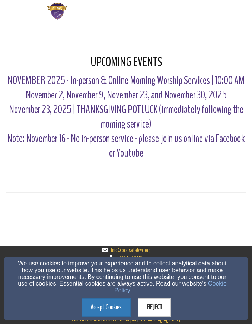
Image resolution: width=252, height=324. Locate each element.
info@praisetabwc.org (130, 250)
